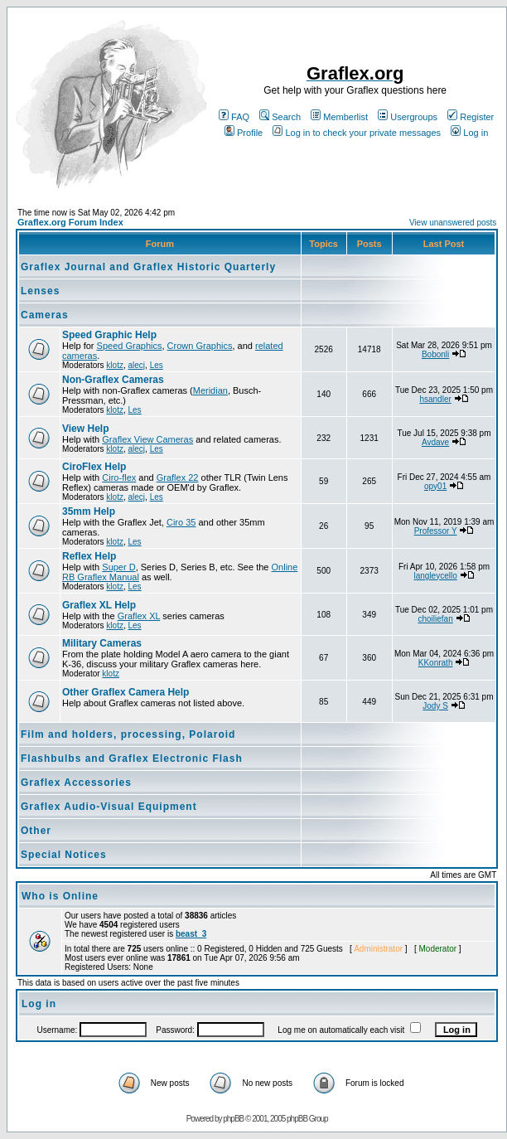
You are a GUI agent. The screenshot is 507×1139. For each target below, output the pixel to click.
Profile (244, 133)
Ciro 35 (181, 522)
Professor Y (435, 531)
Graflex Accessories (76, 782)
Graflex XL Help (99, 605)
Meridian (210, 390)
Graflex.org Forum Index (70, 222)
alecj (136, 365)
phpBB (233, 1118)
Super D (118, 567)
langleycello (434, 575)
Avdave (435, 442)
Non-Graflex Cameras (113, 379)
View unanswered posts (452, 222)
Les (156, 365)
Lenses (40, 291)
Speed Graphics (129, 346)
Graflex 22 (178, 477)
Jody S (435, 705)
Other (36, 830)
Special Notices (64, 854)
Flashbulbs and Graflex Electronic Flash (132, 758)
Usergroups (407, 117)
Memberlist (339, 117)
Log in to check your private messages (357, 133)
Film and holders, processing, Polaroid (128, 734)
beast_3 (191, 933)
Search (280, 117)
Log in (469, 133)
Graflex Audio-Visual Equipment (109, 806)
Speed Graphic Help (109, 335)
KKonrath (435, 662)
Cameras (45, 315)
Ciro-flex (119, 477)
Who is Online (60, 896)
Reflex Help (89, 556)
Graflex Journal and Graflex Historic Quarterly (148, 267)
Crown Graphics (200, 346)
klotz (114, 365)
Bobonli (435, 354)
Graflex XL (139, 616)
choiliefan (435, 618)
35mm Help (88, 511)
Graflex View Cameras (147, 439)
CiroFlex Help (94, 467)
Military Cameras (102, 643)
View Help (85, 428)
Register (470, 117)
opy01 (435, 486)
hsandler (435, 399)
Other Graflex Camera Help (125, 692)
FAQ (234, 117)
